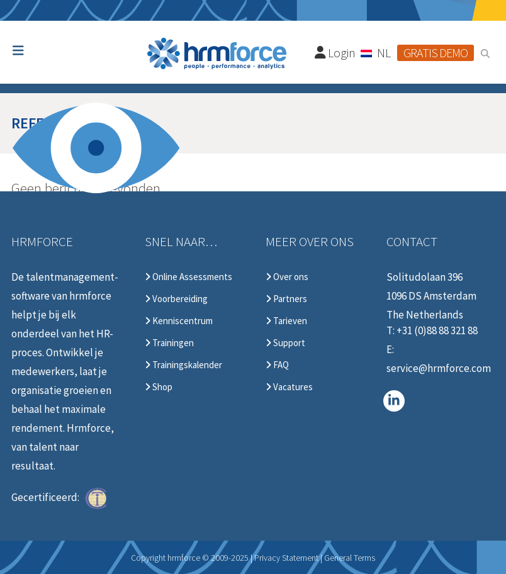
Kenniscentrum (179, 321)
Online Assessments (188, 277)
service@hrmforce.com (438, 368)
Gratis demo (435, 52)
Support (285, 343)
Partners (286, 299)
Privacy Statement (286, 557)
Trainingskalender (183, 365)
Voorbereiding (176, 299)
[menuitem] (376, 52)
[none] (376, 52)
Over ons (287, 277)
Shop (158, 387)
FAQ (277, 365)
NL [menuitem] (384, 52)
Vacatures (289, 387)
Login (335, 52)
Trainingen (169, 343)
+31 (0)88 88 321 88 (437, 330)
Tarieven (286, 321)
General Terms (349, 557)
